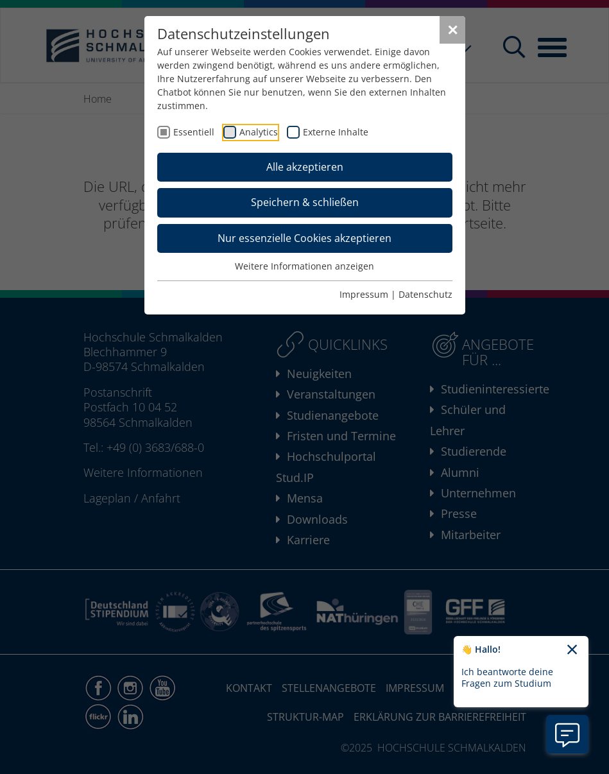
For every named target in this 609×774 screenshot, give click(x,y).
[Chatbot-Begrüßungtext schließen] (572, 650)
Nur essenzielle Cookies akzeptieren (304, 238)
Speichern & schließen (305, 202)
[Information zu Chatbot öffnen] (567, 734)
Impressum (363, 294)
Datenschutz (425, 294)
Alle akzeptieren (304, 167)
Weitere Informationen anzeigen (304, 266)
